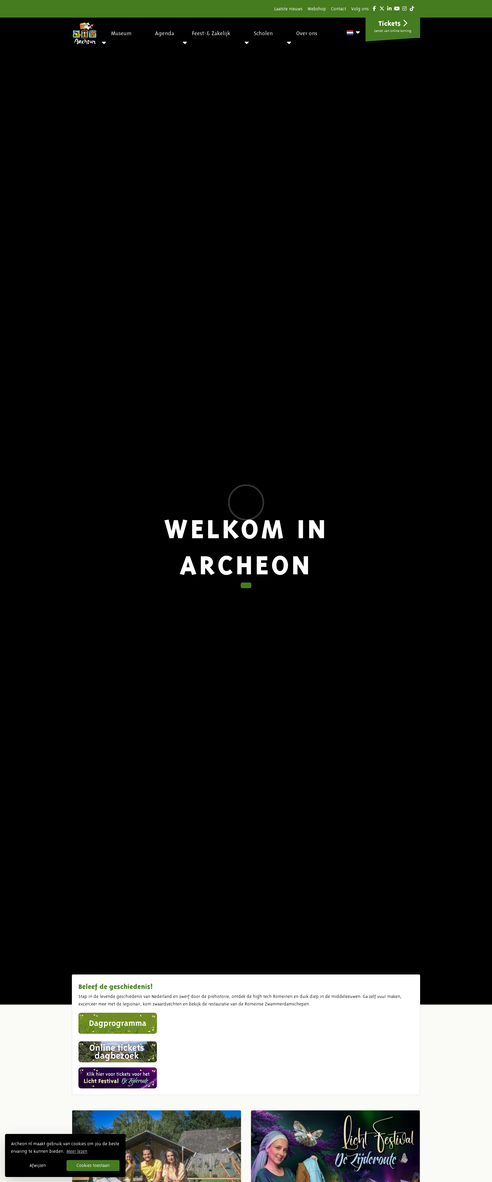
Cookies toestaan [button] (93, 1165)
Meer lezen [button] (77, 1151)
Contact (338, 8)
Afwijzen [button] (37, 1165)
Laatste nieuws (288, 8)
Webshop (317, 8)
